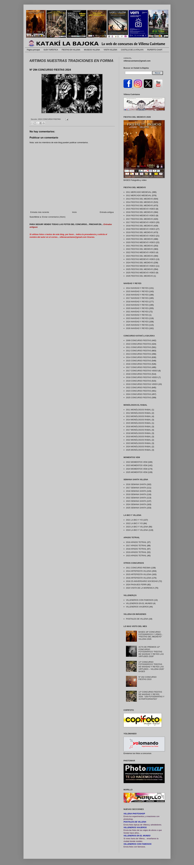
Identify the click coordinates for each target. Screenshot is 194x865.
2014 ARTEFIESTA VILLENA (138, 571)
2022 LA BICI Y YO (134, 523)
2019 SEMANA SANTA (136, 494)
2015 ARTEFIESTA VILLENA (138, 574)
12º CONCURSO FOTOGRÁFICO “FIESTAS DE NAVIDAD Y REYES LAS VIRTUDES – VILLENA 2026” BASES (151, 667)
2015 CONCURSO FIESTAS (138, 360)
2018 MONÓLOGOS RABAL (138, 433)
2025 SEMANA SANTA (136, 508)
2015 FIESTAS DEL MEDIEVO (139, 205)
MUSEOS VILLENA (92, 50)
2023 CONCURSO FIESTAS (138, 391)
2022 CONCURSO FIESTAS (138, 387)
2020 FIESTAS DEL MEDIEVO (139, 239)
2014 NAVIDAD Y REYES (137, 288)
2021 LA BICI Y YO (134, 520)
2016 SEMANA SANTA (136, 484)
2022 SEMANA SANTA (136, 498)
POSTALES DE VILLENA (137, 619)
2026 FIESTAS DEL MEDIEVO (139, 276)
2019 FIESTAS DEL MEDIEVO (139, 232)
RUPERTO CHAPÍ (154, 50)
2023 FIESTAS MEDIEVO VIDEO (140, 259)
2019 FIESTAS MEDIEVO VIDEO (140, 236)
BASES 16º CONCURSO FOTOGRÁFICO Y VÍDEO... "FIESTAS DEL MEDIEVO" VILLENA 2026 (150, 635)
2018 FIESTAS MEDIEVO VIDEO (140, 229)
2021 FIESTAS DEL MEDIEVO (139, 246)
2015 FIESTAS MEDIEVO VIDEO (140, 209)
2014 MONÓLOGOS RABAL (138, 420)
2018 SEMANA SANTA (136, 491)
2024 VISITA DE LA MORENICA (140, 588)
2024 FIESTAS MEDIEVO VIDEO (140, 266)
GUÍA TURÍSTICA (50, 50)
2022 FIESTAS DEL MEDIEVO (139, 249)
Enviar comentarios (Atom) (53, 217)
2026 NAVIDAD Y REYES (137, 328)
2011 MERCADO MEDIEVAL (138, 192)
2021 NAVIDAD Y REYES (137, 311)
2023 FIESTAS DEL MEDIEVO (139, 256)
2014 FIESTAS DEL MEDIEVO (139, 202)
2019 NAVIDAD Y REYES (137, 305)
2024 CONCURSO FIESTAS (49, 119)
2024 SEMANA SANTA (136, 504)
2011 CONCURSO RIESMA (138, 568)
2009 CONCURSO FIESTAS (138, 340)
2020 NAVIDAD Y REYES (137, 308)
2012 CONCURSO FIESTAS (138, 350)
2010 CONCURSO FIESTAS (138, 344)
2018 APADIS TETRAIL (136, 549)
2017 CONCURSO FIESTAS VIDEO (142, 370)
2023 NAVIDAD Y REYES (137, 318)
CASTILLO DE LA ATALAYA (132, 50)
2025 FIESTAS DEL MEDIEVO (139, 269)
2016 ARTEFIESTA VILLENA (138, 578)
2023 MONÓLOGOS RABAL (138, 443)
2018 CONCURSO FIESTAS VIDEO (142, 377)
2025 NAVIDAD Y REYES (137, 325)
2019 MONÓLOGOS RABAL (138, 436)
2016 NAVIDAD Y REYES (137, 295)
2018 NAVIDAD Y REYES (137, 301)
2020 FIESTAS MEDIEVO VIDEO (140, 242)
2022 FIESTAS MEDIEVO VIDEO (140, 252)
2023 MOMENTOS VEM (136, 465)
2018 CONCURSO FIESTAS (138, 374)
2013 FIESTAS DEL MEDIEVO (139, 199)
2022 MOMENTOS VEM (136, 462)
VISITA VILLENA (110, 50)
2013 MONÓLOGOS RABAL (138, 416)
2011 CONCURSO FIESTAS (138, 347)
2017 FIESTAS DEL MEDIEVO (139, 219)
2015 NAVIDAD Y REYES (137, 291)
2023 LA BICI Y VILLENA (137, 527)
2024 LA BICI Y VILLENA (137, 530)
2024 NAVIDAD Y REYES (137, 321)
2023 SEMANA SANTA (136, 501)
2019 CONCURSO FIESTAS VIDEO (142, 384)
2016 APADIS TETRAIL (136, 542)
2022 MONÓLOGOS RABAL (138, 440)
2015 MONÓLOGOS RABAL (138, 423)
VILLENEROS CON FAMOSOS (140, 600)
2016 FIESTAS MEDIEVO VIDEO (140, 215)
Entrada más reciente (39, 212)
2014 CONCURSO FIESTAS (138, 357)
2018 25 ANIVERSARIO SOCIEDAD (142, 581)
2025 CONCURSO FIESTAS (138, 397)
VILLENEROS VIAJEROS (137, 607)
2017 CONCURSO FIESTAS (138, 367)
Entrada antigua (107, 212)
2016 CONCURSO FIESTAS (138, 364)
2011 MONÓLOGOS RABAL (138, 410)
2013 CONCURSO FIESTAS (138, 354)
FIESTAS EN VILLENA (71, 50)
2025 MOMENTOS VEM (136, 472)
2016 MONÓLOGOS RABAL (138, 426)
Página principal (33, 50)
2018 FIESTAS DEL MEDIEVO (139, 226)
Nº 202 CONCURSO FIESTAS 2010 (147, 678)
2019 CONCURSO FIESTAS (138, 381)
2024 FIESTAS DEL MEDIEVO (139, 262)
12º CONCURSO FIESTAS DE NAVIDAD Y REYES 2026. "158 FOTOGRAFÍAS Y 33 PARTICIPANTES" (151, 695)
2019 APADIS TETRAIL (136, 552)
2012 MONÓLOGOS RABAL (138, 413)
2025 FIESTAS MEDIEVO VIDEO (140, 272)
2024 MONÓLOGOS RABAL (138, 446)
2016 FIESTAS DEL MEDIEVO (139, 212)
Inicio (74, 212)
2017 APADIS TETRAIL (136, 545)
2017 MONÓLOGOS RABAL (138, 430)
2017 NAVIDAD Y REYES (137, 298)
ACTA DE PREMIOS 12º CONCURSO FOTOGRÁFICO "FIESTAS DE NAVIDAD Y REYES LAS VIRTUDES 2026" (151, 651)
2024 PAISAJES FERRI (136, 584)
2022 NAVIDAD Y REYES (137, 315)
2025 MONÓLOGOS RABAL (138, 450)
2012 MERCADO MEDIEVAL (138, 195)
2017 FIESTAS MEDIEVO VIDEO (140, 222)
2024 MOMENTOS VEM (136, 469)
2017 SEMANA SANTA (136, 488)
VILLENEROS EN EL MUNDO (139, 603)
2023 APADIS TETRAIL (136, 555)
